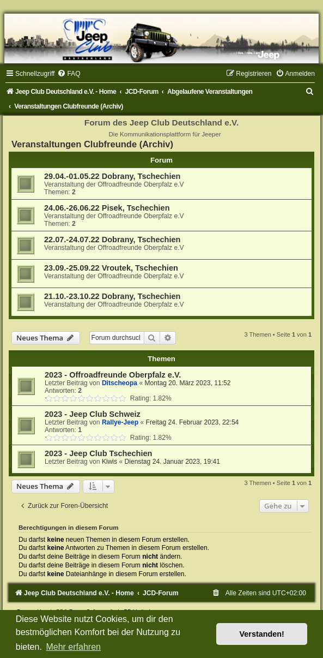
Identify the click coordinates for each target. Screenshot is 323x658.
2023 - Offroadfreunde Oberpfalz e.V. (113, 374)
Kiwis (109, 461)
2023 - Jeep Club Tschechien (98, 453)
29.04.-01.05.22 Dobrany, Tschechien (112, 176)
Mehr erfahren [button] (73, 646)
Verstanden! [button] (262, 634)
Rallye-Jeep (120, 422)
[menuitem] (68, 73)
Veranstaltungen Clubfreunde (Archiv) (92, 144)
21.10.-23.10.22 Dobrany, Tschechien (112, 296)
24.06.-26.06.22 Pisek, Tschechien (107, 208)
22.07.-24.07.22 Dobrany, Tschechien (112, 239)
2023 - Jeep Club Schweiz (93, 414)
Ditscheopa (119, 383)
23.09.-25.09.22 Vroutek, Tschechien (111, 268)
